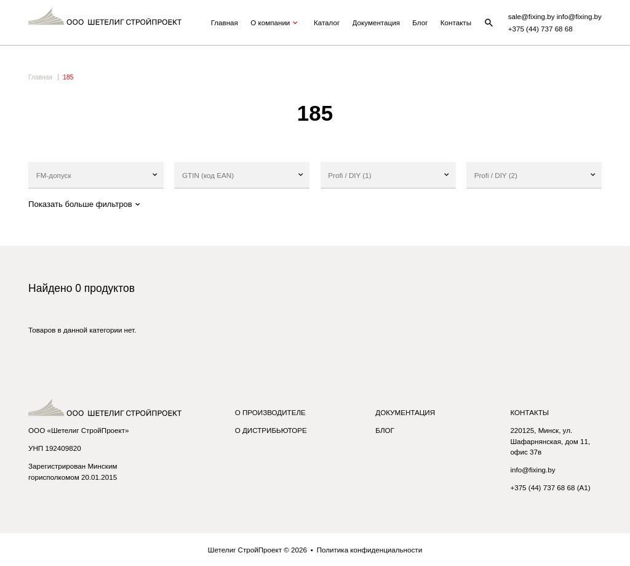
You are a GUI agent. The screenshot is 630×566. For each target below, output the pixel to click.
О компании (275, 22)
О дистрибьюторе (271, 430)
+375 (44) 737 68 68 (540, 29)
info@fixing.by (532, 470)
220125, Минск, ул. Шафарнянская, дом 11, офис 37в (550, 441)
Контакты (456, 22)
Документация (376, 22)
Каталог (327, 22)
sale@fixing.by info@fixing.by (555, 16)
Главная (224, 22)
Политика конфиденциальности (370, 550)
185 (68, 77)
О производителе (270, 412)
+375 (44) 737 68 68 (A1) (550, 487)
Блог (420, 22)
